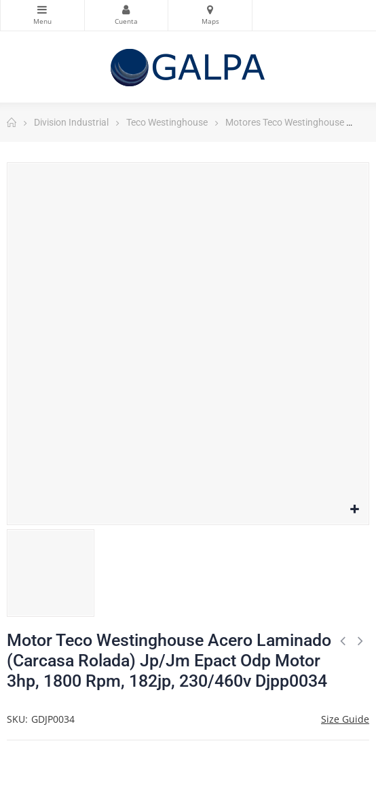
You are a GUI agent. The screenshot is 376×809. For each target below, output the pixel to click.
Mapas (210, 9)
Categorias (42, 9)
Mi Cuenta (126, 9)
